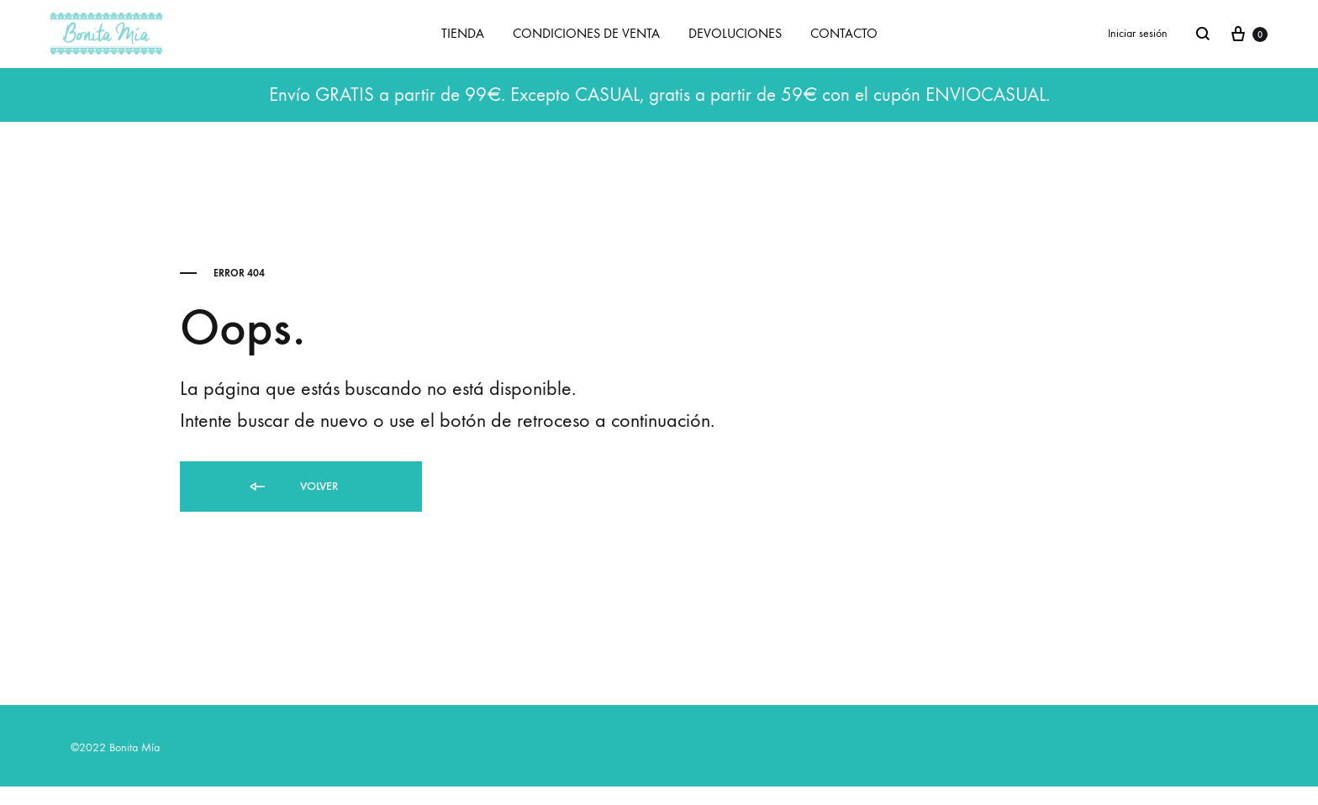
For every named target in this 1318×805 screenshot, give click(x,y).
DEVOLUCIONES (735, 33)
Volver (292, 486)
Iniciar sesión (1138, 33)
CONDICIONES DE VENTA (586, 33)
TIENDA (462, 33)
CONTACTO (844, 33)
